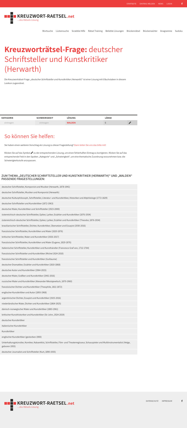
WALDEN (71, 122)
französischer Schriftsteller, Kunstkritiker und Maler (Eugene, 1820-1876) (36, 242)
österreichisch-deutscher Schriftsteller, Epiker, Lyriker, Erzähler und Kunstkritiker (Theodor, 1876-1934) (51, 220)
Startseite (131, 3)
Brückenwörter (150, 30)
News (160, 3)
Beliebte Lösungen (114, 30)
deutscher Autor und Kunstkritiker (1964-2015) (24, 270)
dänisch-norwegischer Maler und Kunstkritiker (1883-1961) (30, 309)
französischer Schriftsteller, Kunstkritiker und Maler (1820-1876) (32, 231)
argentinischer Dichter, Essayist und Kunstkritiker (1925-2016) (31, 298)
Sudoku (179, 30)
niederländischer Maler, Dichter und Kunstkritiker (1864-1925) (31, 303)
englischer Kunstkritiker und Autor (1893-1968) (24, 292)
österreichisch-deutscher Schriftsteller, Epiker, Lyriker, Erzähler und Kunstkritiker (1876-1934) (46, 214)
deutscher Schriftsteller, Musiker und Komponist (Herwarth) (30, 192)
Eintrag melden (147, 3)
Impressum (167, 401)
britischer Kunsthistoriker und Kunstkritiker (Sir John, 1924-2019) (33, 314)
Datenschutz (152, 401)
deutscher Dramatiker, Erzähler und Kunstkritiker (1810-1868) (31, 264)
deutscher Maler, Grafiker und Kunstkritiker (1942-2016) (28, 275)
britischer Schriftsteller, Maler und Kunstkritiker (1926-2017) (30, 236)
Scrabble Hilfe (78, 30)
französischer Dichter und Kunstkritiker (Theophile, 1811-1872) (32, 286)
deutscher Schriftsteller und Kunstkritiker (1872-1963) (27, 203)
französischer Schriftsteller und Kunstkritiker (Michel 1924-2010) (33, 253)
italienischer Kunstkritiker (14, 325)
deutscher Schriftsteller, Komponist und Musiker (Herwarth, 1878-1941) (36, 186)
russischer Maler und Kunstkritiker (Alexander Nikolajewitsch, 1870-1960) (37, 281)
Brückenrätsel (133, 30)
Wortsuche (47, 30)
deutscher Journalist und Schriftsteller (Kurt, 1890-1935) (29, 351)
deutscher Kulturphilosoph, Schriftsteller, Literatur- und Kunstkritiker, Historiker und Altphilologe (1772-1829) (55, 197)
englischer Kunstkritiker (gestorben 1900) (22, 336)
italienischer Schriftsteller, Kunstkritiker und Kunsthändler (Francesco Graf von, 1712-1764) (45, 247)
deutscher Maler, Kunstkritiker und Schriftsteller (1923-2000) (31, 209)
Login (169, 3)
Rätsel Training (95, 30)
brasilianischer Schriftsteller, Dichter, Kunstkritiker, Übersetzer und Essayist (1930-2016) (44, 225)
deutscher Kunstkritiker (13, 320)
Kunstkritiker (8, 331)
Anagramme (166, 30)
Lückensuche (62, 30)
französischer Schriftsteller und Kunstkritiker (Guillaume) (29, 259)
